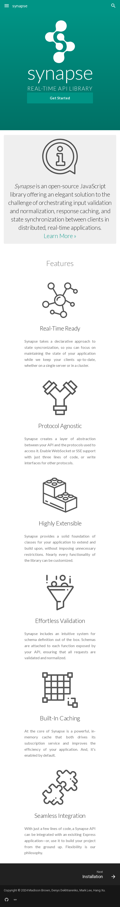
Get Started (60, 98)
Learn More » (60, 235)
